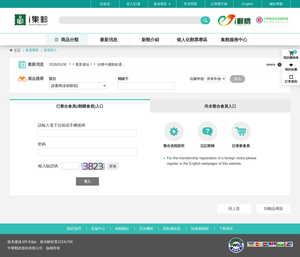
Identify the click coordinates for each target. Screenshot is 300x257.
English (247, 4)
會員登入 (50, 50)
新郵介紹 (150, 39)
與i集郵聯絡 (200, 228)
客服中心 (98, 228)
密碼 (42, 144)
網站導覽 (276, 4)
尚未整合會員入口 (220, 106)
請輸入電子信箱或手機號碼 (61, 125)
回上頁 (234, 209)
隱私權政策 (172, 228)
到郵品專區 (273, 209)
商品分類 (70, 39)
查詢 (237, 79)
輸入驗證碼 (48, 166)
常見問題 (190, 4)
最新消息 (108, 39)
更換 (112, 166)
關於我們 (74, 228)
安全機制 (146, 228)
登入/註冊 (133, 4)
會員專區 (162, 4)
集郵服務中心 (234, 39)
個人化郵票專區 (192, 39)
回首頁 (105, 4)
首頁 (17, 50)
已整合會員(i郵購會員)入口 (79, 106)
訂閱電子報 (219, 4)
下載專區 (226, 228)
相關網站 (122, 228)
